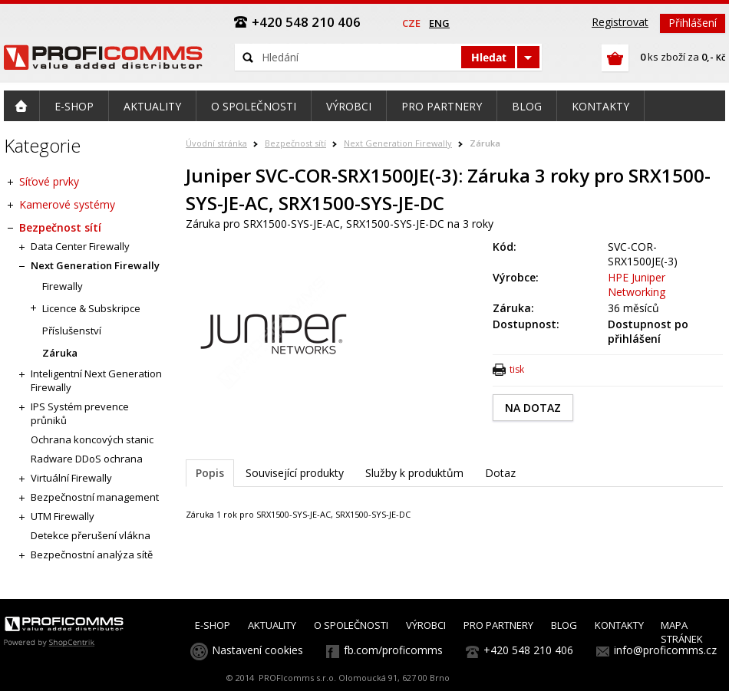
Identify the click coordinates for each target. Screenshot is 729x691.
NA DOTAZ (533, 407)
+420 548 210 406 (528, 650)
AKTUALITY (272, 625)
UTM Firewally (62, 516)
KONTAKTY (619, 625)
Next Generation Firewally (398, 143)
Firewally (62, 286)
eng (439, 23)
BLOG (564, 625)
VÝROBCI (426, 625)
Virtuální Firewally (71, 478)
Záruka (485, 143)
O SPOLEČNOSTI (351, 625)
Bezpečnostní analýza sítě (92, 554)
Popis (210, 473)
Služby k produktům (414, 473)
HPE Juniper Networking (636, 284)
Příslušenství (71, 330)
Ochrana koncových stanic (92, 439)
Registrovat (620, 22)
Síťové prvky (49, 181)
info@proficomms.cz (665, 650)
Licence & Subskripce (91, 308)
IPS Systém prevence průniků (80, 413)
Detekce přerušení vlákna (90, 535)
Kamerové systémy (67, 204)
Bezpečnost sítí (295, 143)
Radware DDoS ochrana (87, 459)
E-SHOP (212, 625)
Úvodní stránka (216, 143)
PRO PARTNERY (498, 625)
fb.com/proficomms (393, 650)
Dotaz (500, 473)
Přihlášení (692, 22)
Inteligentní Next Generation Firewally (96, 380)
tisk (517, 369)
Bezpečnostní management (95, 497)
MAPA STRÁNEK (682, 632)
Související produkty (295, 473)
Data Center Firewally (80, 246)
